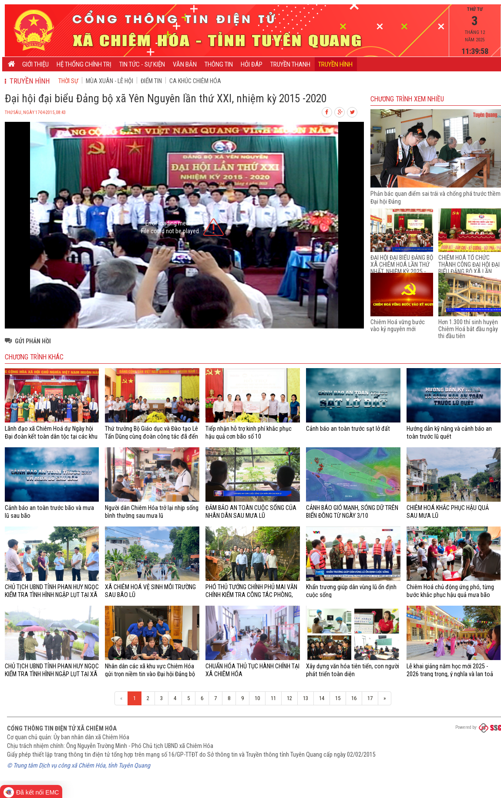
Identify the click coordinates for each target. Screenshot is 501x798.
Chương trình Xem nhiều (407, 99)
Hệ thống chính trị (84, 64)
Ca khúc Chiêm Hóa (195, 80)
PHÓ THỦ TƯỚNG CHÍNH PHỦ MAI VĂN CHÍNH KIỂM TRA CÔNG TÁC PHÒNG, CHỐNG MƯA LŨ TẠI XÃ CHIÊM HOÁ (251, 595)
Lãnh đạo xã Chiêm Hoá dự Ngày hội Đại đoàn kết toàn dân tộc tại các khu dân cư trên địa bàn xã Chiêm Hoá (51, 436)
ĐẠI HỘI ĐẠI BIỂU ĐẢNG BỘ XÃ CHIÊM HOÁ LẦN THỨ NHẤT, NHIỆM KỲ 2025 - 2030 (401, 268)
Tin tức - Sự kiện (142, 64)
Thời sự (68, 80)
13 (305, 698)
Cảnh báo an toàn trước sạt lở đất (348, 428)
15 (337, 698)
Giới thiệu (35, 64)
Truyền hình (335, 64)
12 (289, 698)
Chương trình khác (34, 357)
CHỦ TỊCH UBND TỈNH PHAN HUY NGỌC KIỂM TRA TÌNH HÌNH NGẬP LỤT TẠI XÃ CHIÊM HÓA (52, 595)
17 (370, 698)
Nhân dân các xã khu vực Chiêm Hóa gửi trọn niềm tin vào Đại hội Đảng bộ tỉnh (150, 674)
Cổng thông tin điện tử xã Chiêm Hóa (62, 728)
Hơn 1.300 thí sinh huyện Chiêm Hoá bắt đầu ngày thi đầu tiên (468, 329)
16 (353, 698)
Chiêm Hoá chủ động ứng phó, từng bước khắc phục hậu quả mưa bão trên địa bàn (450, 595)
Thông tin (219, 64)
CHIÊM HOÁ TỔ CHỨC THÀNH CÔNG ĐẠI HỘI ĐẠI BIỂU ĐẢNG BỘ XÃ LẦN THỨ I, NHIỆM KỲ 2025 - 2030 (469, 271)
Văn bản (185, 64)
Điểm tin (151, 80)
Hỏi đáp (251, 64)
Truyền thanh (290, 64)
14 (321, 698)
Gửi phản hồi (33, 341)
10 (257, 698)
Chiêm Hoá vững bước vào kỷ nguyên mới (397, 325)
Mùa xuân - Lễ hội (109, 80)
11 (273, 698)
